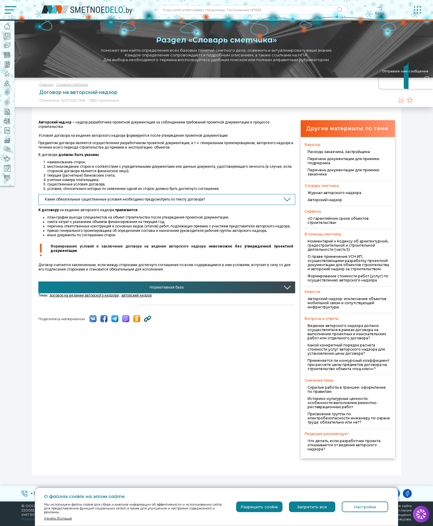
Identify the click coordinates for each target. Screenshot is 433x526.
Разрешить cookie (259, 506)
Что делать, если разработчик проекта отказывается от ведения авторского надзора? (344, 445)
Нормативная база (167, 287)
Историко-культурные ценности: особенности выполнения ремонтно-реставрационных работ (343, 402)
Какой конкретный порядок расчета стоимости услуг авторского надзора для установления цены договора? (346, 349)
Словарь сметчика (72, 84)
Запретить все (312, 506)
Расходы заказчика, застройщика (339, 151)
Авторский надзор (325, 200)
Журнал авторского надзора (334, 192)
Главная (46, 84)
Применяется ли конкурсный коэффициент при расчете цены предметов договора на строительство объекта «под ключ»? (348, 364)
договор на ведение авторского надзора (84, 295)
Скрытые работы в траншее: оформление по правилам (347, 389)
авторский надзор (136, 295)
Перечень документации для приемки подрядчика (343, 161)
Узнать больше (58, 518)
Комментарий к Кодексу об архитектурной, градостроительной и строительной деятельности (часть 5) (348, 245)
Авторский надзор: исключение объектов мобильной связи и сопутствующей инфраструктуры (347, 303)
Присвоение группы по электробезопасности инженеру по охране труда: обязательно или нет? (349, 418)
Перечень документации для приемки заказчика (343, 172)
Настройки (365, 506)
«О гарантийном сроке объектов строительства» (338, 220)
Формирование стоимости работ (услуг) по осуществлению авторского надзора (348, 278)
